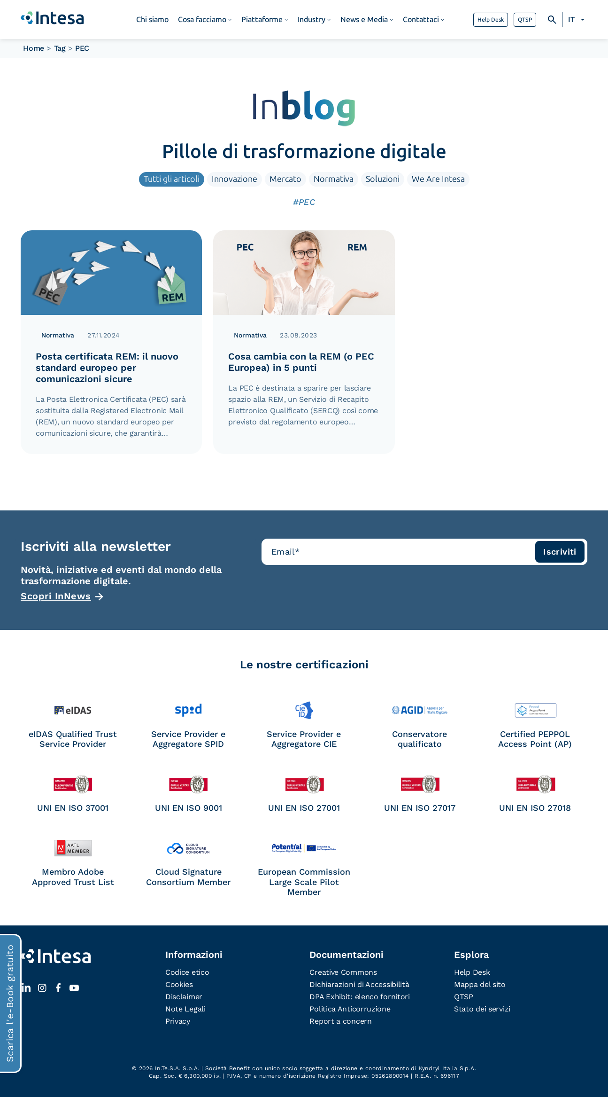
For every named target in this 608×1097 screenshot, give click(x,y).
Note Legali (185, 1008)
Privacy (177, 1021)
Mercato (285, 179)
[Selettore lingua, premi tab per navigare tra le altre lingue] (577, 19)
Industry (311, 19)
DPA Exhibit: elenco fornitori (359, 996)
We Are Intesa (438, 179)
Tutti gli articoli (172, 179)
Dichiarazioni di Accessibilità (359, 984)
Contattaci (421, 19)
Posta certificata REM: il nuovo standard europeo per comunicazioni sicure (107, 367)
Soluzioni (383, 179)
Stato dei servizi (482, 1008)
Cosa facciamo (202, 19)
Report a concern (340, 1021)
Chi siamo (152, 19)
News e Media (364, 19)
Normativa (334, 179)
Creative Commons (343, 972)
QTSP (525, 19)
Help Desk (490, 19)
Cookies (179, 984)
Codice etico (187, 972)
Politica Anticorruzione (349, 1008)
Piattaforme (262, 19)
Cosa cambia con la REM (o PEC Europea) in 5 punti (301, 362)
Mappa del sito (480, 984)
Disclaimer (183, 996)
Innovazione (234, 179)
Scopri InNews (56, 596)
